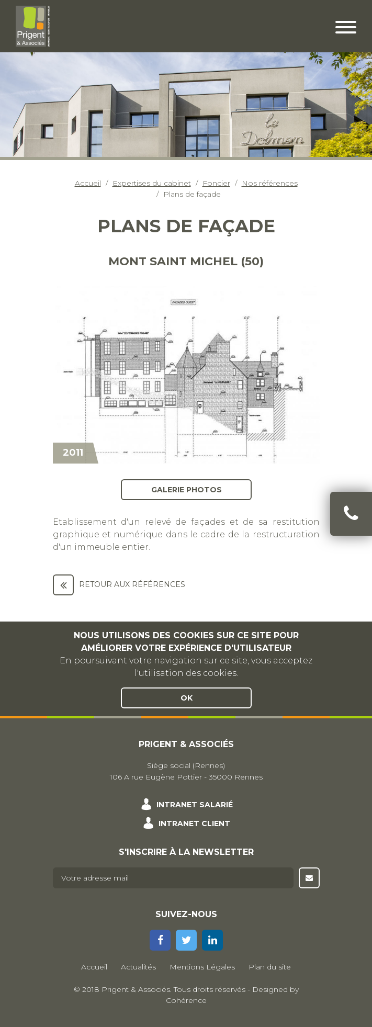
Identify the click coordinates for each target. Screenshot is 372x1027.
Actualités (138, 967)
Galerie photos (186, 489)
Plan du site (270, 967)
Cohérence (186, 1000)
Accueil (88, 183)
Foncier (216, 183)
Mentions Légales (202, 967)
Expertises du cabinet (151, 183)
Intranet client (194, 823)
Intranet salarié (194, 804)
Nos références (270, 183)
